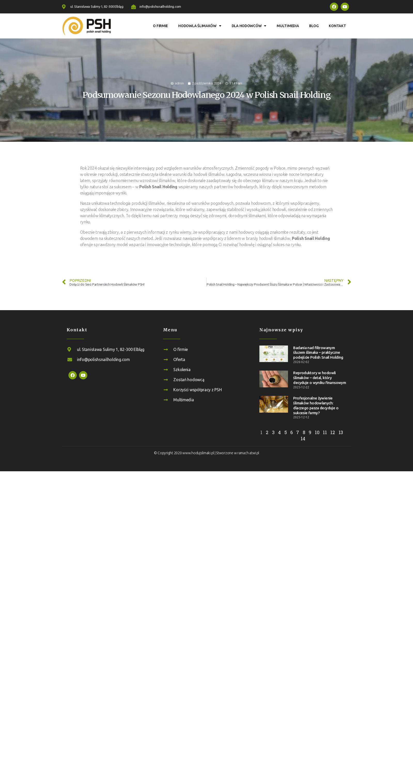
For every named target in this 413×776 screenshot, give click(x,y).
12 (332, 432)
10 (317, 432)
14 (303, 438)
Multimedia (288, 26)
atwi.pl (254, 453)
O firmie (160, 26)
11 (325, 432)
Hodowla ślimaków (199, 25)
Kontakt (337, 26)
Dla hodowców (249, 25)
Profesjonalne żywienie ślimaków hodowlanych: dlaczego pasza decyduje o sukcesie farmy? (315, 405)
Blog (313, 26)
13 (341, 432)
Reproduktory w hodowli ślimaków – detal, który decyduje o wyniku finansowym (319, 378)
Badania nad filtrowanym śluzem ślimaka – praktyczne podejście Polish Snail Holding (318, 353)
